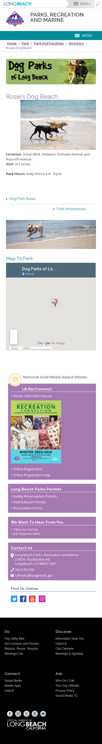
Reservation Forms (27, 508)
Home (12, 43)
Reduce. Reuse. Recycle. (22, 648)
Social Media (13, 680)
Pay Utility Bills (14, 638)
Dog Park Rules (22, 199)
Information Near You (70, 638)
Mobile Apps (13, 685)
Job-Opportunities (26, 533)
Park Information (71, 209)
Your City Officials (67, 685)
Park (25, 43)
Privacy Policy (65, 690)
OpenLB (61, 643)
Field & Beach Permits (29, 502)
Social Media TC (67, 695)
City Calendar (65, 648)
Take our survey (25, 529)
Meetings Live (14, 653)
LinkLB (9, 690)
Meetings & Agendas (69, 653)
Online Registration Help (31, 475)
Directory (76, 43)
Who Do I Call (65, 680)
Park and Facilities (49, 43)
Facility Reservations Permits (35, 496)
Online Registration (28, 469)
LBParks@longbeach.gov (34, 575)
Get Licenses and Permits (22, 643)
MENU (85, 3)
